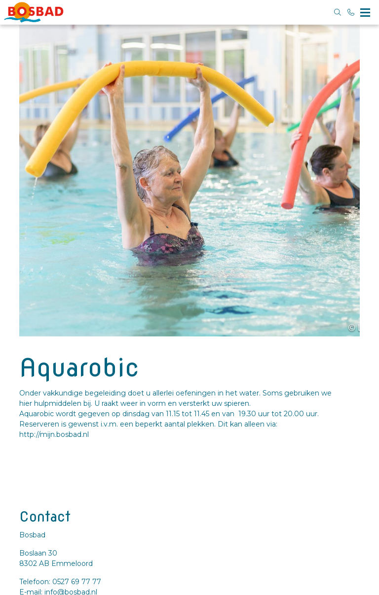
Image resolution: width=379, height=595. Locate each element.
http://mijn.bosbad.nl (54, 434)
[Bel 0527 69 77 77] (351, 12)
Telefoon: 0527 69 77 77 (60, 581)
